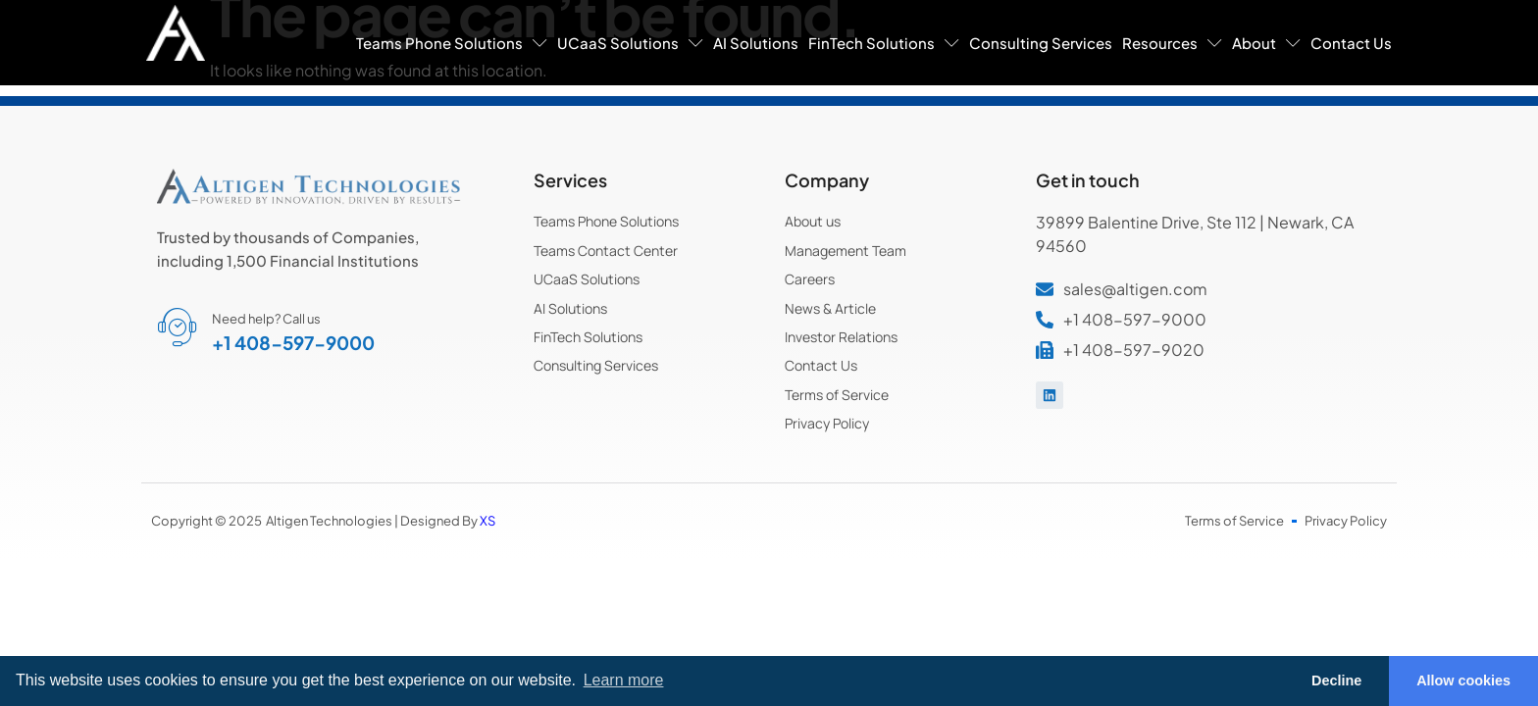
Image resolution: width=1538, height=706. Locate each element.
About (1266, 42)
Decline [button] (1336, 680)
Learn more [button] (624, 680)
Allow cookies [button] (1463, 680)
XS (487, 521)
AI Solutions (755, 42)
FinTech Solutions (883, 42)
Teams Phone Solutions (451, 42)
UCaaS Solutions (630, 42)
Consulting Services (1040, 42)
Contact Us (1351, 42)
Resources (1172, 42)
